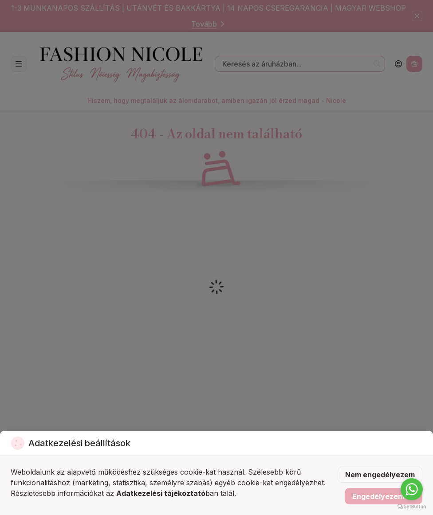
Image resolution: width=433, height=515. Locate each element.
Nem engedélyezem (380, 474)
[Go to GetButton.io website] (412, 506)
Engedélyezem (383, 496)
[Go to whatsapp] (412, 489)
